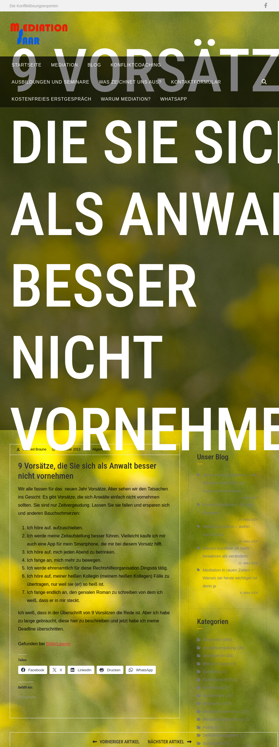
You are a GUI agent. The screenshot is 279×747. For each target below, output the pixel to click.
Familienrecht (215, 686)
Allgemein (211, 646)
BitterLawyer (58, 650)
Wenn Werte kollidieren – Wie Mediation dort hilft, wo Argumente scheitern (229, 489)
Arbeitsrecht (213, 662)
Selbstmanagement (220, 742)
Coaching (211, 678)
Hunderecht (213, 702)
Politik (208, 734)
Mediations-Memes (220, 718)
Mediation (211, 710)
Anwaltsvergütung (219, 654)
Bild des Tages (216, 670)
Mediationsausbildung (222, 726)
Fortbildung (212, 694)
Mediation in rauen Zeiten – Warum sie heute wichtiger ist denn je (229, 584)
